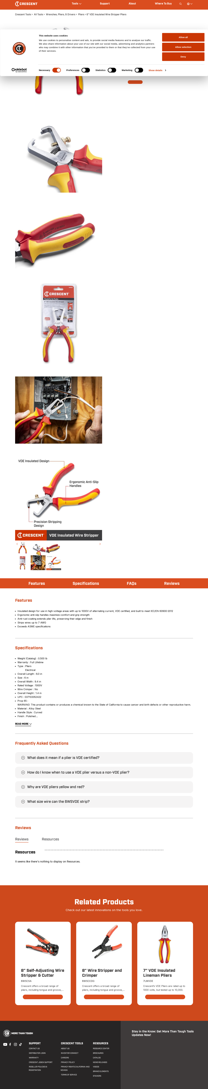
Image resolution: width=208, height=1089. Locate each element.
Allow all (183, 8)
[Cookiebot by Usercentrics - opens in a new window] (19, 41)
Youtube (4, 1044)
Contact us (34, 1049)
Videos (96, 1067)
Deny (183, 27)
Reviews (172, 584)
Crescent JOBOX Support (40, 1062)
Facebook (10, 1044)
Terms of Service (69, 1075)
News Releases (100, 1062)
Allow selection (183, 17)
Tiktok (20, 1044)
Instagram (15, 1044)
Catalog (96, 1058)
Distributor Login (37, 1053)
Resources (50, 839)
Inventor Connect (69, 1053)
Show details (155, 41)
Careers (64, 1058)
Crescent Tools (72, 1043)
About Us (65, 1049)
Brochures (98, 1053)
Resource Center (101, 1049)
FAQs (132, 584)
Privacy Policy (67, 1062)
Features (37, 584)
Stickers (97, 1076)
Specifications (86, 584)
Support (34, 1043)
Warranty (33, 1058)
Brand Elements (100, 1071)
